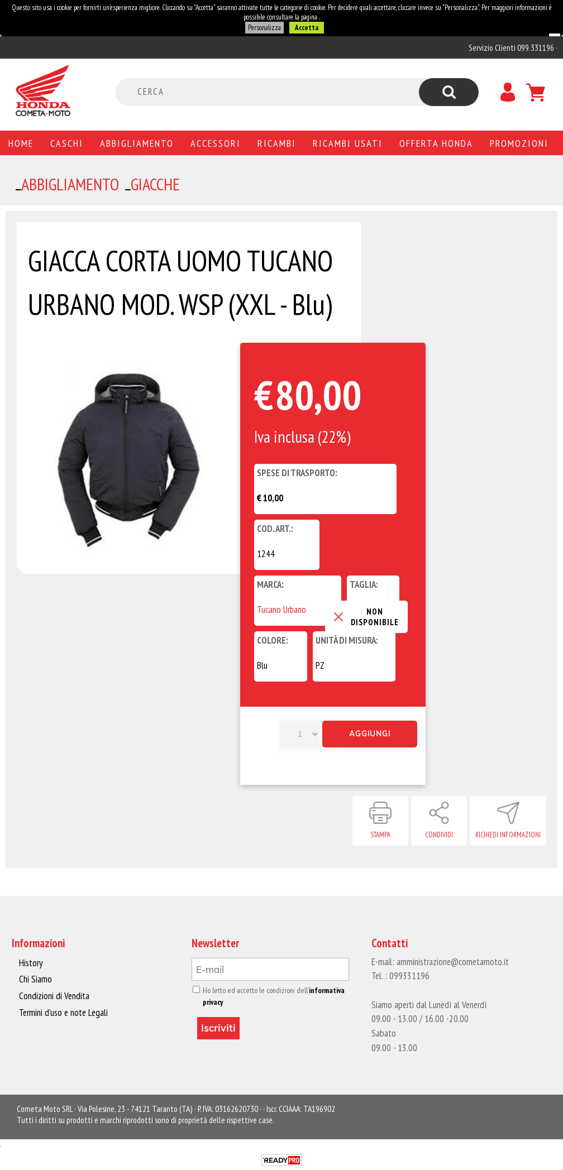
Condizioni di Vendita (53, 996)
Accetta (306, 27)
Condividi (439, 835)
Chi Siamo (35, 979)
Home (21, 143)
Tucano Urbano (281, 609)
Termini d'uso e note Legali (63, 1012)
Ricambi (276, 143)
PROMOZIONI (519, 143)
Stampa (380, 835)
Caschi (66, 143)
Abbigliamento (137, 143)
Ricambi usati (348, 143)
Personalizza (264, 27)
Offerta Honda (436, 143)
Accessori (215, 143)
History (30, 963)
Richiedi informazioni (508, 835)
